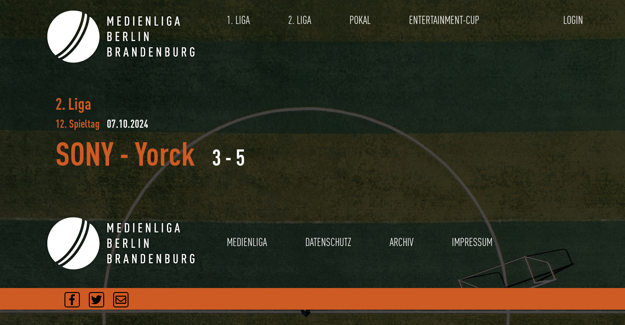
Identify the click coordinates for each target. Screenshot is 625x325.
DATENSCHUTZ (328, 242)
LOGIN (573, 20)
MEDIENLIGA (247, 242)
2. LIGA (299, 20)
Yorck (165, 153)
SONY (84, 153)
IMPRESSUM (472, 242)
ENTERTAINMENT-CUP (444, 20)
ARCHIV (402, 242)
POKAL (360, 20)
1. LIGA (238, 20)
